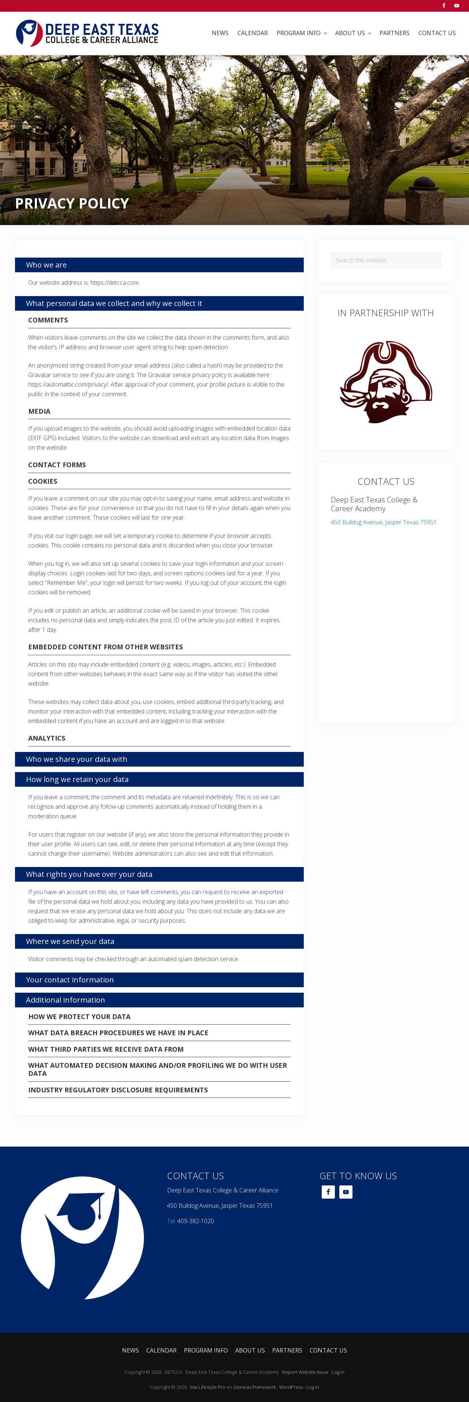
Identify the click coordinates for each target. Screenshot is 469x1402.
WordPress (291, 1387)
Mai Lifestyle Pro (207, 1387)
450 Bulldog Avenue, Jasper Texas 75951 (384, 522)
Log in (338, 1372)
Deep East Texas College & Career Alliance (222, 1190)
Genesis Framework (254, 1387)
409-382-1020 (195, 1221)
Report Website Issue (305, 1372)
